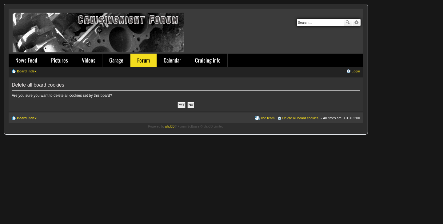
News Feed (26, 60)
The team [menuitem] (267, 118)
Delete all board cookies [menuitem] (300, 118)
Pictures (59, 60)
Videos (88, 60)
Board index (27, 118)
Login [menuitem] (356, 71)
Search (347, 22)
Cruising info (208, 60)
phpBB (169, 126)
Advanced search (356, 22)
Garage (116, 60)
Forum (143, 60)
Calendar (172, 60)
